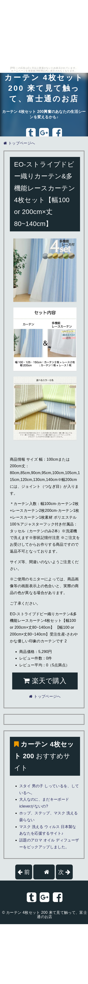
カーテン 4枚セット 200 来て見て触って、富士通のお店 (44, 88)
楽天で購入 (44, 681)
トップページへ (19, 143)
